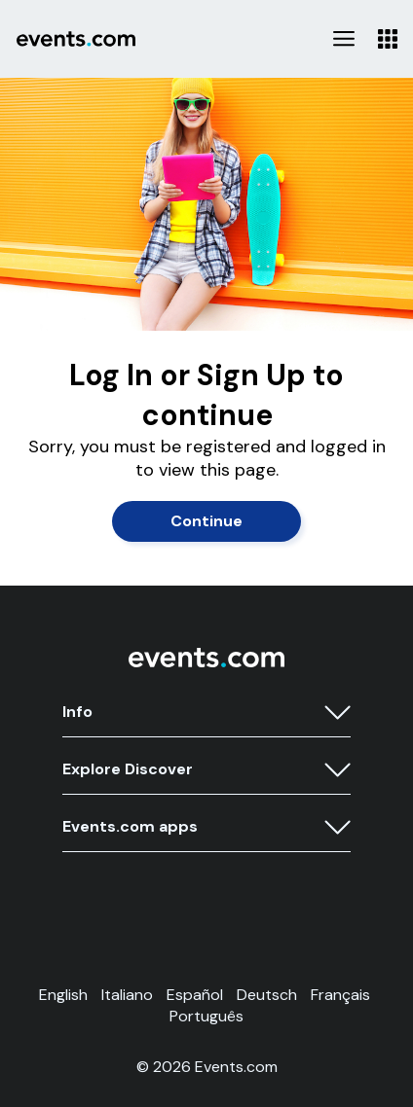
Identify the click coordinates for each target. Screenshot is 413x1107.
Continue (206, 521)
